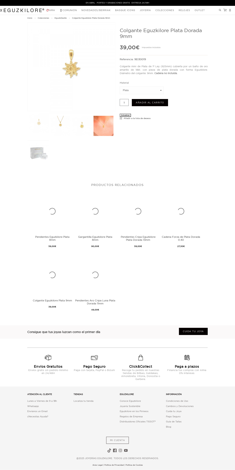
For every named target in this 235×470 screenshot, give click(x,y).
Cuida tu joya (193, 331)
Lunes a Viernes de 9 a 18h (42, 401)
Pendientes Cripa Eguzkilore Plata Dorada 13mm (138, 238)
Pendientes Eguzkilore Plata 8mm (52, 238)
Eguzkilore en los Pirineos (134, 411)
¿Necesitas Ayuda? (37, 416)
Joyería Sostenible (130, 406)
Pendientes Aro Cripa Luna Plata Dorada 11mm (95, 302)
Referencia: (127, 59)
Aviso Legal (97, 465)
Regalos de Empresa (131, 416)
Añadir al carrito (150, 102)
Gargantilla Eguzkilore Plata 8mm (95, 238)
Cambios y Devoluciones (180, 406)
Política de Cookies (134, 465)
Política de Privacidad (114, 465)
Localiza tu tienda (83, 401)
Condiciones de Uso (177, 401)
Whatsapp (33, 406)
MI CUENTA (117, 440)
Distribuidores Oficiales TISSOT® (138, 421)
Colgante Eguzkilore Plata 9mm (52, 300)
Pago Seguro (173, 416)
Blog (168, 426)
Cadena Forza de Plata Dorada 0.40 (181, 238)
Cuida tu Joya (173, 411)
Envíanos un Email (37, 411)
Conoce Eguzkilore (130, 401)
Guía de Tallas (173, 421)
